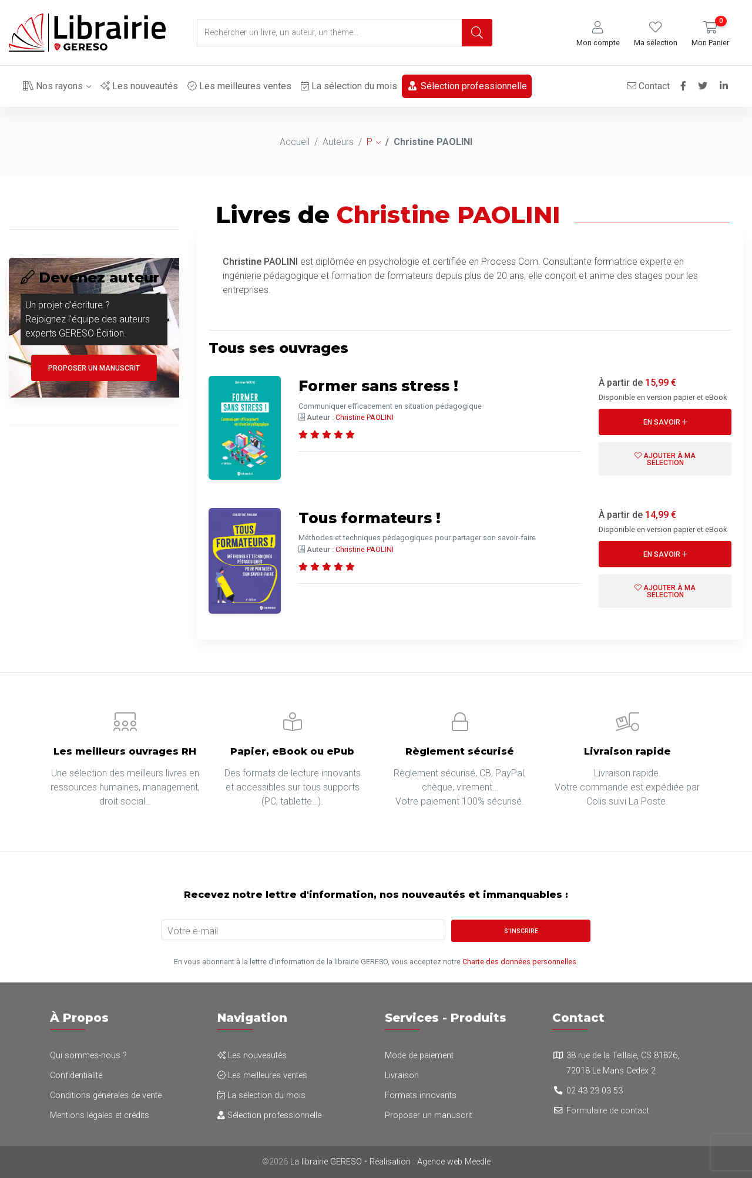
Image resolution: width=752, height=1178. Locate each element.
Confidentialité (76, 1076)
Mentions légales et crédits (99, 1115)
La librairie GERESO (326, 1162)
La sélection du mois (349, 86)
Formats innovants (420, 1095)
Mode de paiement (419, 1056)
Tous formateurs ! (377, 517)
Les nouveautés (139, 86)
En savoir (665, 422)
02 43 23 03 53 (594, 1091)
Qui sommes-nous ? (88, 1056)
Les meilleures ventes (239, 86)
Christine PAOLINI (364, 417)
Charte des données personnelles (519, 961)
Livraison (402, 1076)
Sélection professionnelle (467, 86)
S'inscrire (521, 931)
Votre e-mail (192, 931)
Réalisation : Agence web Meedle (430, 1162)
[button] (598, 34)
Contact (645, 86)
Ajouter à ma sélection (665, 459)
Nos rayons (53, 86)
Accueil (295, 141)
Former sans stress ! (388, 385)
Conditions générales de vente (106, 1095)
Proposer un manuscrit (94, 368)
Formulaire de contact (607, 1111)
